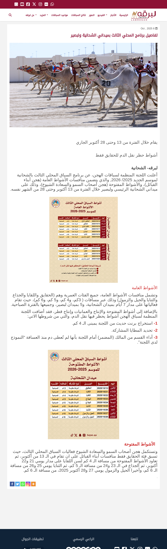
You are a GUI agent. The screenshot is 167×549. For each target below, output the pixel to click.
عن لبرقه (31, 15)
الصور (91, 15)
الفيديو (102, 15)
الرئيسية (123, 15)
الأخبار (113, 15)
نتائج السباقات (78, 15)
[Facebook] (12, 484)
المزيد (44, 15)
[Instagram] (28, 484)
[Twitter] (17, 484)
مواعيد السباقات (59, 15)
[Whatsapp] (22, 484)
